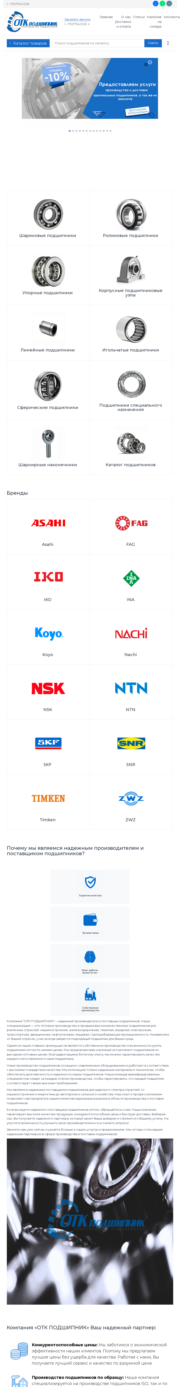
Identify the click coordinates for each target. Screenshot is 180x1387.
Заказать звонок (77, 19)
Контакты (172, 17)
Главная (106, 17)
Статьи (139, 17)
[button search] (153, 43)
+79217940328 (18, 4)
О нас (126, 17)
